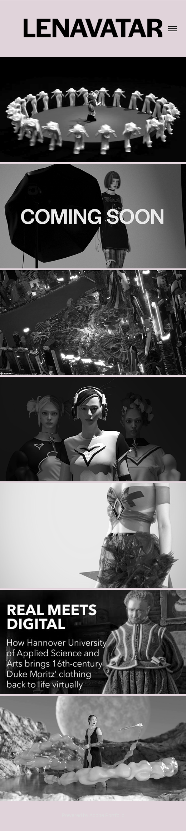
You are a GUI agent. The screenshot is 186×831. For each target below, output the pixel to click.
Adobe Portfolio (106, 815)
